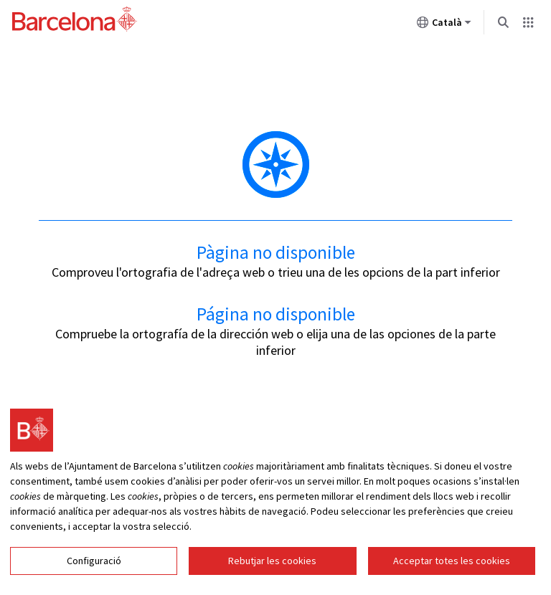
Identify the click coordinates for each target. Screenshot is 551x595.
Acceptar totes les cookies (451, 563)
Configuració (94, 563)
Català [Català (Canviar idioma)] (444, 25)
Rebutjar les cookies (272, 563)
